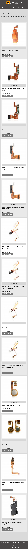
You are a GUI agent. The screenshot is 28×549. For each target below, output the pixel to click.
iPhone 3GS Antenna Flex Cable (10, 50)
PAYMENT (9, 543)
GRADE (19, 542)
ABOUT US (7, 542)
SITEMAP (23, 543)
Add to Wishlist (14, 47)
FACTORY (12, 542)
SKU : (3, 54)
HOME (2, 542)
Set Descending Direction (26, 19)
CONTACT (24, 542)
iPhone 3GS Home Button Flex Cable (12, 405)
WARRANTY (14, 543)
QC (16, 542)
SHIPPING (4, 543)
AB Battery (14, 545)
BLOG (19, 543)
